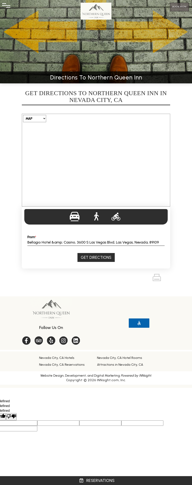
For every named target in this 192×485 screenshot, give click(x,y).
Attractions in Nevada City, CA (120, 365)
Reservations (97, 480)
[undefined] (11, 416)
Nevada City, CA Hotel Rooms (119, 358)
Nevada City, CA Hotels (56, 358)
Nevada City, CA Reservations (62, 365)
